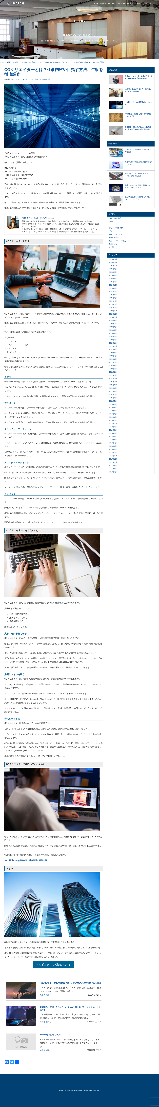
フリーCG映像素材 (116, 228)
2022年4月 (113, 365)
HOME (96, 3)
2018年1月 (113, 452)
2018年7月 (113, 433)
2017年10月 (113, 462)
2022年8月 (113, 353)
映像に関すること (27, 79)
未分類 (111, 247)
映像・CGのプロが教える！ (45, 79)
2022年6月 (113, 359)
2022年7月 (113, 356)
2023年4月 (113, 333)
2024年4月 (113, 301)
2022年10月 (113, 346)
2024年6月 (113, 295)
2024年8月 (113, 288)
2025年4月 (113, 282)
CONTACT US (146, 3)
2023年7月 (113, 324)
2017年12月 (113, 456)
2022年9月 (113, 349)
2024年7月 (113, 291)
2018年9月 (113, 427)
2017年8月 (113, 469)
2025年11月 (113, 262)
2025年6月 (113, 275)
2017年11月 (113, 459)
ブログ (111, 231)
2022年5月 (113, 362)
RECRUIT (130, 3)
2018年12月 (113, 423)
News (18, 79)
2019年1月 (113, 420)
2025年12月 (113, 259)
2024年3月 (113, 304)
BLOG (138, 3)
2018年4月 (113, 443)
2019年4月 (113, 411)
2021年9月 (113, 388)
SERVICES (121, 3)
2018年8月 (113, 430)
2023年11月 (113, 314)
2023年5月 (113, 330)
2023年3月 (113, 336)
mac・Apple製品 (115, 218)
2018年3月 (113, 446)
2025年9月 (113, 269)
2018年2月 (113, 449)
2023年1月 (113, 343)
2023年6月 (113, 327)
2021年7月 (113, 394)
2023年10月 (113, 317)
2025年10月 (113, 266)
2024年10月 (113, 285)
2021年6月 (113, 398)
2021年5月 (113, 401)
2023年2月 (113, 340)
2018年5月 (113, 440)
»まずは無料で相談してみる (54, 964)
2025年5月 (113, 278)
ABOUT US (111, 3)
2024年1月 (113, 307)
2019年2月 (113, 417)
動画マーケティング (116, 234)
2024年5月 (113, 298)
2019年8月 (113, 407)
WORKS (103, 3)
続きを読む (45, 995)
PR (110, 225)
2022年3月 (113, 369)
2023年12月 (113, 311)
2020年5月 (113, 404)
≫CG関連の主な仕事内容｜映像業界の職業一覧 (25, 860)
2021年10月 (113, 385)
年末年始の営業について (51, 1035)
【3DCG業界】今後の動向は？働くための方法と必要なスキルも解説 (70, 983)
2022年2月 (113, 372)
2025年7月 (113, 272)
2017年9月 (113, 465)
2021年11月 (113, 382)
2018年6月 (113, 436)
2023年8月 (113, 320)
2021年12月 (113, 378)
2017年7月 (113, 472)
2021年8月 (113, 391)
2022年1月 (113, 375)
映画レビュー (114, 244)
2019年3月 (113, 414)
